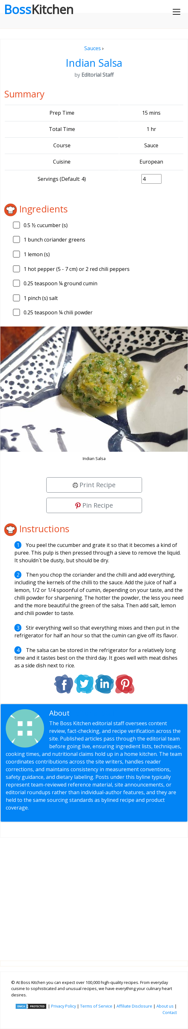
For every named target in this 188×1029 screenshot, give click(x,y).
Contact (169, 1012)
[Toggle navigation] (176, 11)
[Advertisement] (94, 894)
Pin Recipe (94, 505)
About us (165, 1006)
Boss (38, 9)
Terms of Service (96, 1006)
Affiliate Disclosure (134, 1006)
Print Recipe (94, 484)
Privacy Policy (63, 1006)
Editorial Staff (94, 713)
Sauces (92, 48)
